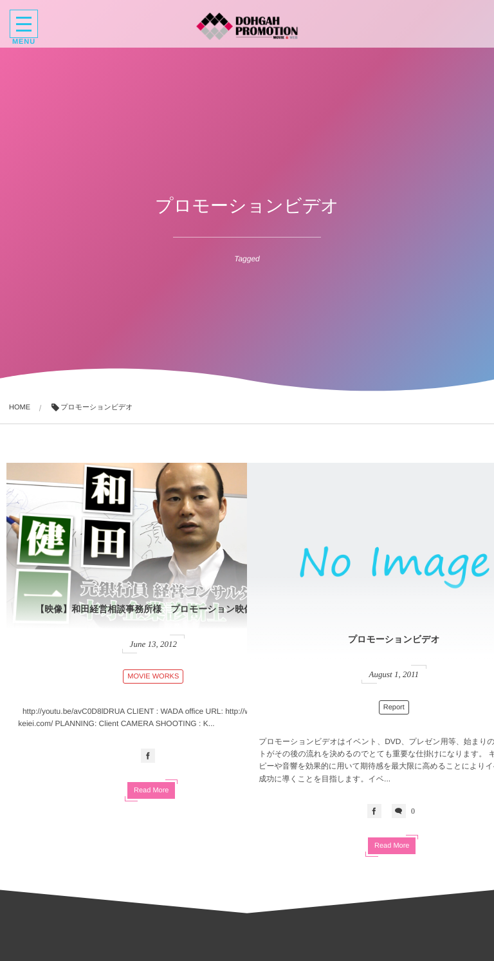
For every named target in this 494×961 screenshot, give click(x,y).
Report (367, 667)
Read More (124, 757)
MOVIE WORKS (126, 642)
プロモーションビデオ (368, 607)
